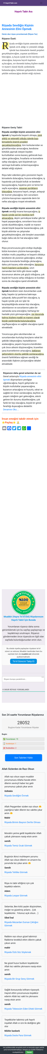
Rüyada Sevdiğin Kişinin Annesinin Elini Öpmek (18, 27)
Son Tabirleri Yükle (23, 757)
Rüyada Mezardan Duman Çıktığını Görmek (21, 924)
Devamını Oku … (11, 409)
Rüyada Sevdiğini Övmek (16, 795)
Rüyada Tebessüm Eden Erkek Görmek (23, 1008)
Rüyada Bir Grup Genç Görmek (19, 979)
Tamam (29, 1052)
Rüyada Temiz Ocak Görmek (18, 845)
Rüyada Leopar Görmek (16, 895)
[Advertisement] (23, 101)
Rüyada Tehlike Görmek (16, 872)
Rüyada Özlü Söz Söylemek (17, 952)
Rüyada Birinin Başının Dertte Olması (22, 822)
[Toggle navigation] (41, 3)
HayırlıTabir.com (10, 3)
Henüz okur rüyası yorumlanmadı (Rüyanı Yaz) (20, 34)
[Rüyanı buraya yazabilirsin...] (23, 679)
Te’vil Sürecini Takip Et (23, 661)
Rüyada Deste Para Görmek (17, 1035)
